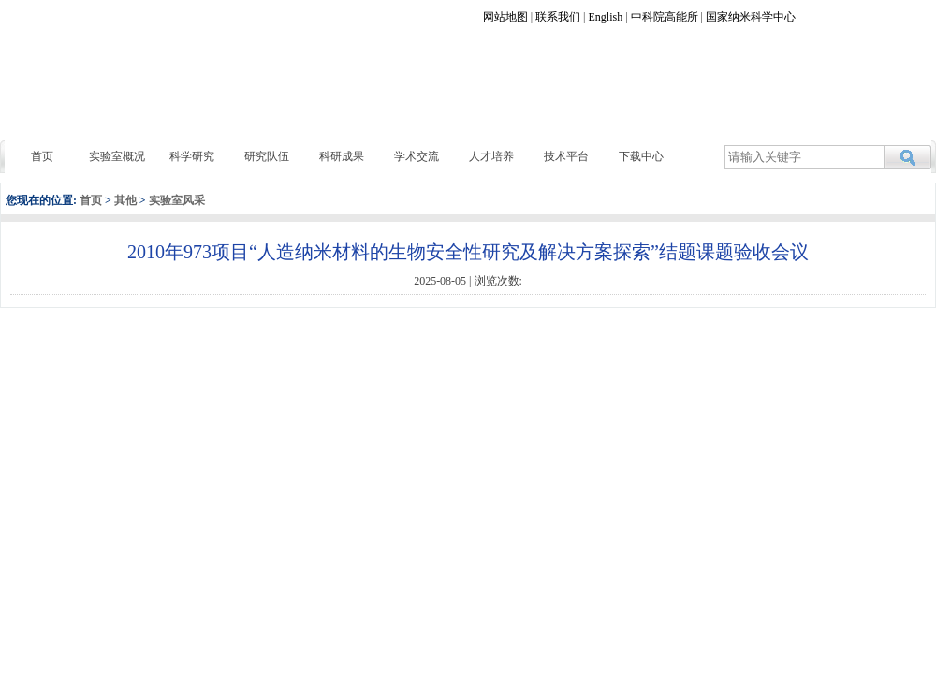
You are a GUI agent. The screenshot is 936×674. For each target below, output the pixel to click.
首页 (42, 156)
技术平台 (566, 156)
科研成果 (341, 156)
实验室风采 (177, 200)
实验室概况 (117, 156)
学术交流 (416, 156)
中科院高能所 (664, 16)
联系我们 (557, 16)
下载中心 (641, 156)
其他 (125, 200)
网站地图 (505, 16)
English (606, 16)
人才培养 (491, 156)
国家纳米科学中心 (751, 16)
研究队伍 (266, 156)
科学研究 (191, 156)
